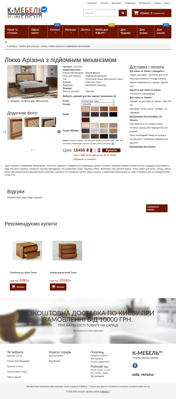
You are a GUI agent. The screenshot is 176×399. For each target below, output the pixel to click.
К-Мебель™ (105, 392)
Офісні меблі (35, 31)
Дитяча (85, 29)
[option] (15, 131)
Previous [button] (4, 132)
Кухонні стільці (15, 366)
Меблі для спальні (29, 46)
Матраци (70, 29)
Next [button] (59, 132)
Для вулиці (143, 31)
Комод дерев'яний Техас (63, 272)
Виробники (54, 361)
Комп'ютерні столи (17, 371)
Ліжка (44, 46)
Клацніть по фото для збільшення (27, 101)
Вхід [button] (166, 3)
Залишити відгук (153, 208)
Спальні (55, 28)
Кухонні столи (14, 355)
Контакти (92, 3)
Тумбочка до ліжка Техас (23, 272)
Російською (145, 3)
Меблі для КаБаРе (105, 29)
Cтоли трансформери (18, 361)
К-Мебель (12, 46)
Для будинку (125, 31)
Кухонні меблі (56, 355)
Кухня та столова (12, 31)
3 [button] (35, 150)
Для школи (163, 29)
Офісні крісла (14, 377)
